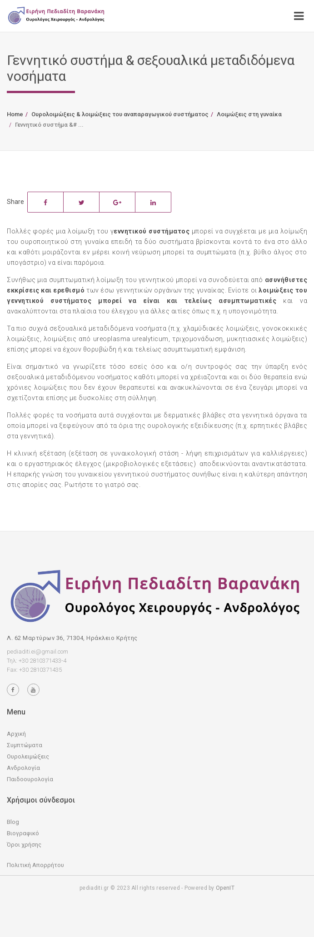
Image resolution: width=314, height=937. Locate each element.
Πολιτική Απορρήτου (35, 865)
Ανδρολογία (23, 767)
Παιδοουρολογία (30, 779)
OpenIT (225, 888)
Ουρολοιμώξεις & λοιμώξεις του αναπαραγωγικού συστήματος (120, 114)
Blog (13, 821)
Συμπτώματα (24, 745)
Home (15, 114)
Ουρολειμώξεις (28, 756)
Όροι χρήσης (24, 844)
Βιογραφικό (23, 833)
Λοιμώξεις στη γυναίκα (249, 114)
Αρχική (16, 733)
